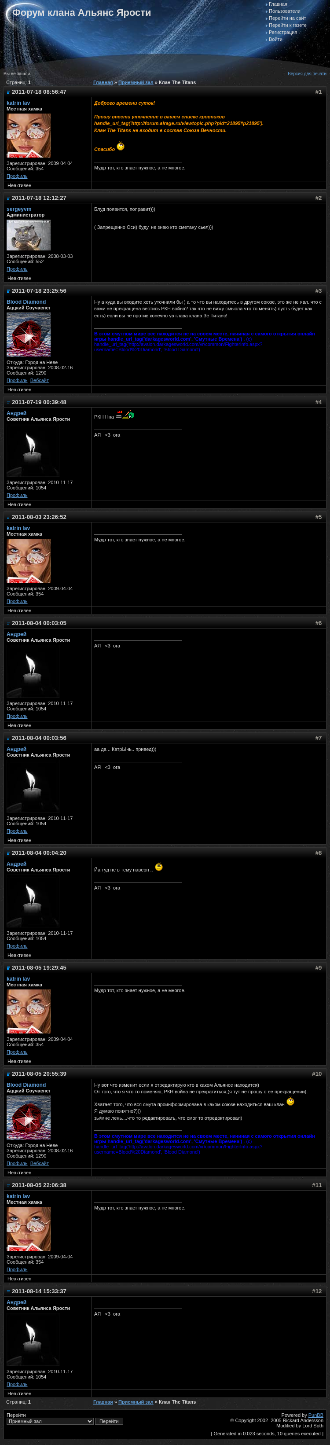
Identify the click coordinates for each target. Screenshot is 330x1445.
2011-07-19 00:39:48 (39, 402)
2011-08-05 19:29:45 (39, 967)
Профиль (17, 176)
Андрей (16, 413)
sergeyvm (19, 209)
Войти (275, 39)
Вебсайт (39, 380)
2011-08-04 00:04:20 (39, 852)
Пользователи (285, 11)
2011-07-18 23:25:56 (39, 290)
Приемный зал (136, 82)
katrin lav (18, 103)
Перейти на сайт (287, 18)
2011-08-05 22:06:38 (39, 1185)
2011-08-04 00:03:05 (39, 623)
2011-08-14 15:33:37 (39, 1291)
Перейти (65, 1418)
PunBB (315, 1415)
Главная (278, 4)
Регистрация (283, 32)
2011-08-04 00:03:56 (39, 738)
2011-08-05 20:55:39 (39, 1073)
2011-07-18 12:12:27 (39, 198)
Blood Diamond (26, 302)
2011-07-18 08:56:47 (39, 91)
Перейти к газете (288, 25)
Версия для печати (307, 73)
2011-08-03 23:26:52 (39, 517)
